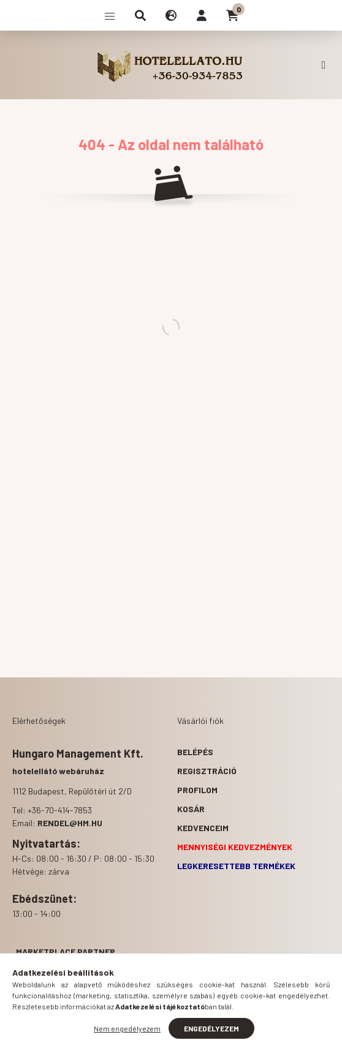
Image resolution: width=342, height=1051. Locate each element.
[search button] (140, 15)
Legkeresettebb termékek (236, 866)
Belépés (195, 752)
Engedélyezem (211, 1028)
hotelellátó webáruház (58, 771)
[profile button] (201, 15)
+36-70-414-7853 (323, 65)
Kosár (191, 809)
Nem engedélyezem (127, 1028)
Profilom (197, 790)
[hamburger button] (109, 15)
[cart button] (232, 15)
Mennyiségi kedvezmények (234, 847)
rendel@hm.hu (69, 823)
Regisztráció (207, 771)
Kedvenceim (203, 828)
